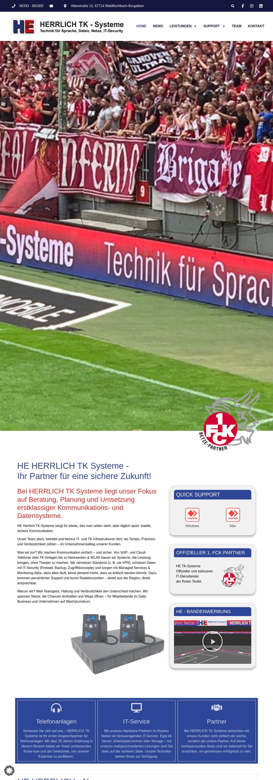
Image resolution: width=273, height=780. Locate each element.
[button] (233, 6)
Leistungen (183, 26)
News (158, 26)
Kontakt (256, 26)
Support (214, 26)
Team (236, 26)
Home (141, 26)
